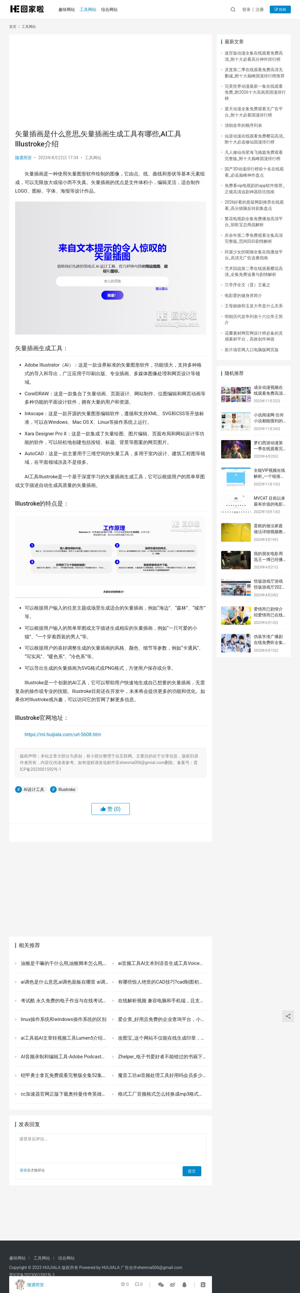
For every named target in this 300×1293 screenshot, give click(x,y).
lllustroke (66, 789)
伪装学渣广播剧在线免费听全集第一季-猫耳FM (268, 642)
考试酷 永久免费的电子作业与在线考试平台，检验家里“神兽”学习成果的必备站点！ (64, 1000)
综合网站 (111, 9)
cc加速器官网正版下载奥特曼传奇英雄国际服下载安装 (64, 1094)
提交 (193, 1170)
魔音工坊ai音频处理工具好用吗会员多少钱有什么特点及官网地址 (161, 1075)
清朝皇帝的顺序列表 (243, 125)
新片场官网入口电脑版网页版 (252, 349)
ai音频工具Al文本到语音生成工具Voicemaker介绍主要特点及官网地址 (161, 963)
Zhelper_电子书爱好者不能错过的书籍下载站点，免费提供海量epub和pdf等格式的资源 (161, 1056)
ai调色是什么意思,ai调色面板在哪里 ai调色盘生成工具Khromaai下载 (64, 982)
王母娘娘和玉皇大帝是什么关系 (254, 305)
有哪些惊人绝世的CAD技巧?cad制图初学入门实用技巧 (161, 982)
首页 (12, 27)
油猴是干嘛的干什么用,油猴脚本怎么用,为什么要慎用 (64, 963)
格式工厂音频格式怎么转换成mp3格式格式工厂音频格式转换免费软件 (161, 1094)
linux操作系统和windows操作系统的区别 (63, 1019)
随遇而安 (23, 157)
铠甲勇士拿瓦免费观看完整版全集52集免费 (64, 1075)
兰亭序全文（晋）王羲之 (247, 284)
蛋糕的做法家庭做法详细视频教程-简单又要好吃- (269, 531)
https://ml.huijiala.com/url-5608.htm (63, 734)
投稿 (280, 9)
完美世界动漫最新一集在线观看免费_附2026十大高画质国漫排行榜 (255, 92)
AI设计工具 (34, 789)
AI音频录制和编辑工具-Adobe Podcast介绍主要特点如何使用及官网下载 (64, 1056)
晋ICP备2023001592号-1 (32, 1275)
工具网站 (90, 9)
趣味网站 (69, 9)
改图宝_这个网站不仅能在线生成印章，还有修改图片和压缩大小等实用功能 (161, 1038)
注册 (260, 9)
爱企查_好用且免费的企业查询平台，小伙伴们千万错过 (161, 1019)
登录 (246, 9)
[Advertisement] (110, 81)
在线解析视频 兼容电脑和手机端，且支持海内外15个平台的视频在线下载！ (161, 1000)
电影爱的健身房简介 (243, 295)
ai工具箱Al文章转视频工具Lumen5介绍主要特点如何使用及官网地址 (64, 1038)
